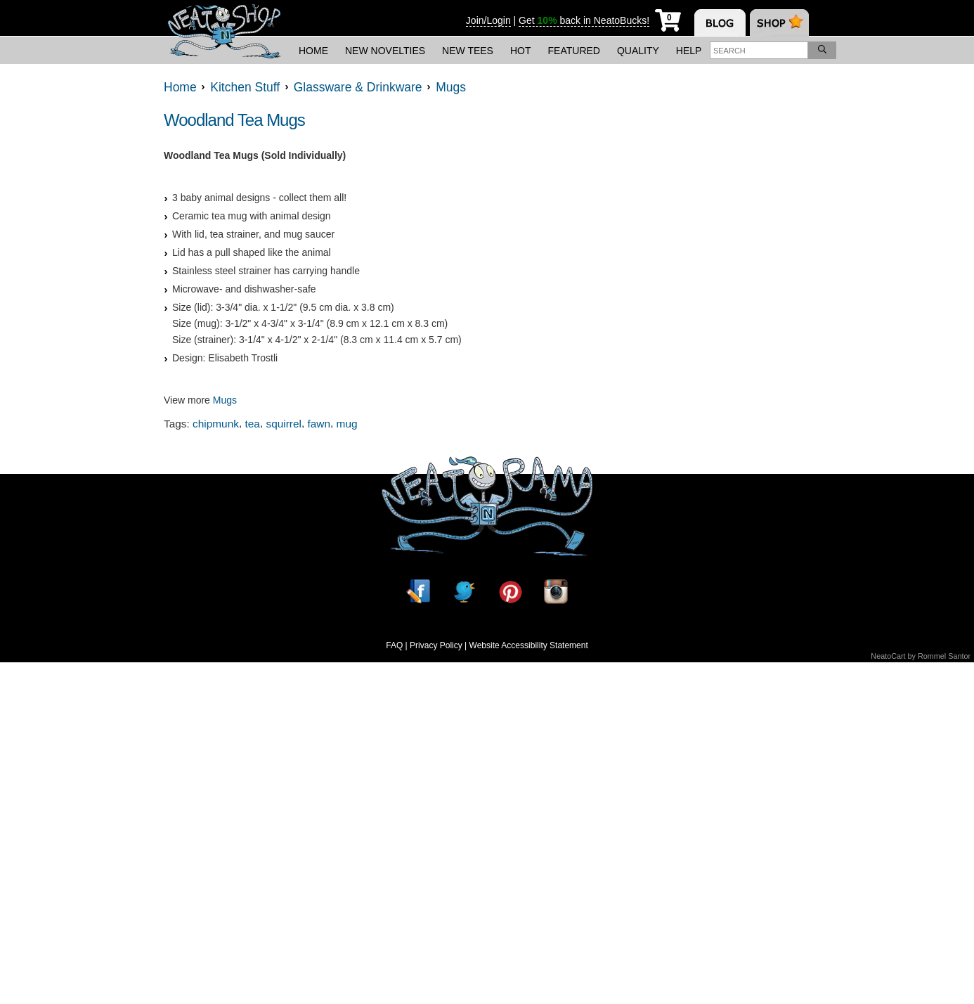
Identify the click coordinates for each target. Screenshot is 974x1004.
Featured (574, 50)
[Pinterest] (510, 591)
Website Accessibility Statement (528, 645)
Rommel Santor (944, 656)
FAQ (394, 645)
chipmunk (216, 424)
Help (689, 50)
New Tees (467, 50)
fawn (319, 424)
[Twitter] (464, 591)
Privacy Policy (436, 645)
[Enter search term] (759, 50)
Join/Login (488, 20)
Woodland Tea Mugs (234, 119)
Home (313, 50)
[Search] (822, 50)
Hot (520, 50)
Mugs (225, 400)
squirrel (283, 424)
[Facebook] (418, 591)
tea (252, 424)
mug (347, 424)
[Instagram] (556, 591)
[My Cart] (668, 18)
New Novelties (385, 50)
